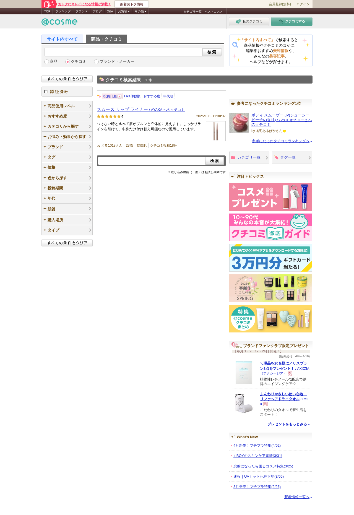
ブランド (82, 11)
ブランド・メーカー (117, 61)
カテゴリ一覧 (192, 11)
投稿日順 (110, 96)
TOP (47, 11)
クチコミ (78, 61)
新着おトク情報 (131, 4)
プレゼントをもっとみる (287, 424)
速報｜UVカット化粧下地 (258, 476)
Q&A (110, 11)
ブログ (97, 11)
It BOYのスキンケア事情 (257, 456)
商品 (54, 61)
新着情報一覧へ (296, 497)
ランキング (63, 11)
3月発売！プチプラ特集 (257, 487)
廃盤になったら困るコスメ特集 (263, 466)
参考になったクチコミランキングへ (280, 141)
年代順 (168, 96)
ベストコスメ (214, 11)
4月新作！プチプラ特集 (257, 445)
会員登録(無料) (280, 4)
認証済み (67, 92)
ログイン (303, 4)
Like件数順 (132, 96)
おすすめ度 (152, 96)
